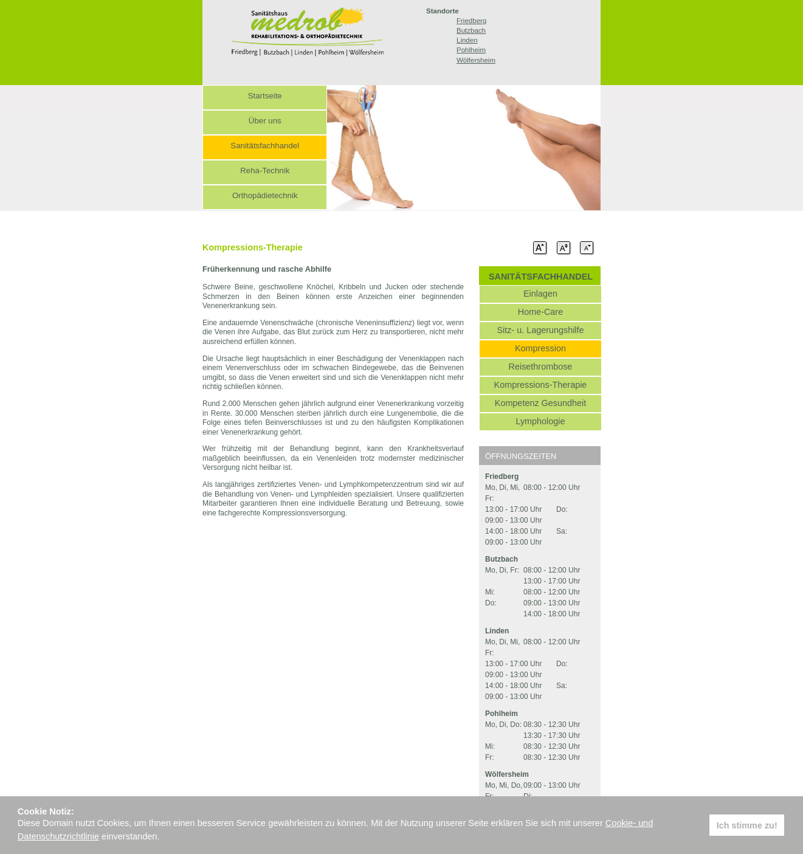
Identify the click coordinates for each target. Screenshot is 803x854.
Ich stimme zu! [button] (747, 825)
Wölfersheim (476, 60)
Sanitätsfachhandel (264, 145)
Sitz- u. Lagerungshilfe (540, 330)
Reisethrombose (541, 366)
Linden (467, 40)
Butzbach (471, 30)
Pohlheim (471, 49)
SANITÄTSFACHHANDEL (541, 276)
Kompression (540, 348)
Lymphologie (540, 421)
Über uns (265, 120)
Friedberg (471, 20)
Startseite (265, 95)
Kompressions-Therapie (540, 385)
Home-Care (540, 312)
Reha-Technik (264, 170)
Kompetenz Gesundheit (540, 403)
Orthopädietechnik (265, 195)
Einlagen (540, 293)
